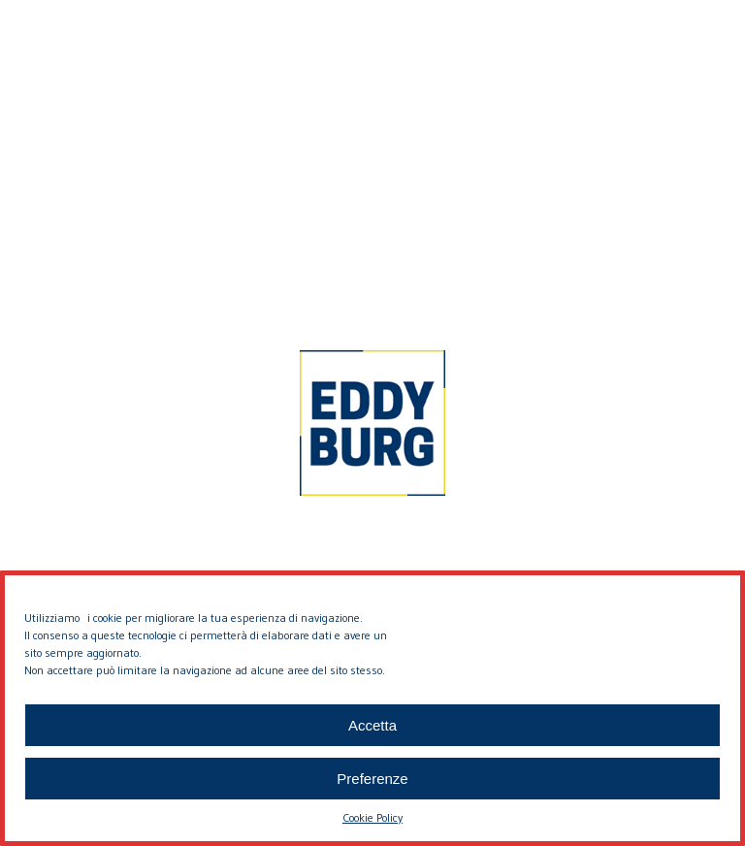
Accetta (372, 725)
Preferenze (372, 778)
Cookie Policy (372, 818)
